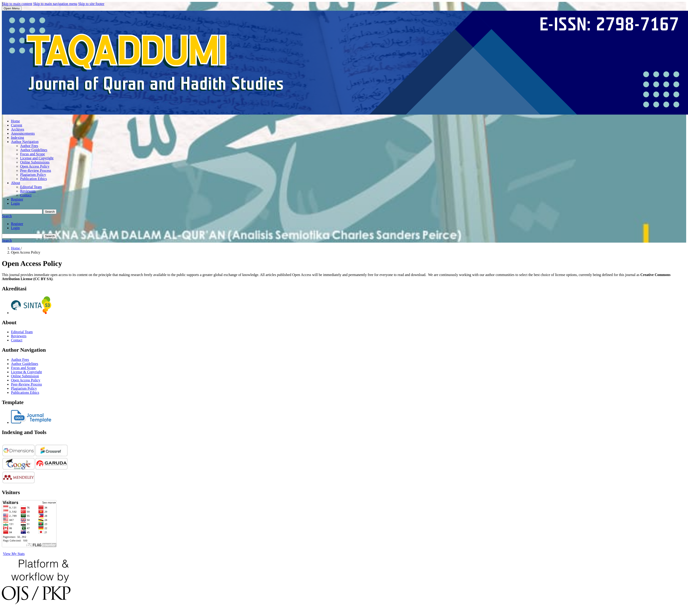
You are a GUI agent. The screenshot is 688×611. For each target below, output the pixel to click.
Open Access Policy (34, 166)
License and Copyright (37, 158)
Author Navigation (24, 142)
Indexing (17, 137)
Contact (26, 195)
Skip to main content (17, 4)
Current (16, 125)
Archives (17, 129)
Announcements (23, 133)
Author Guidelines (33, 150)
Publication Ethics (33, 179)
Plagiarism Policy (33, 175)
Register (17, 199)
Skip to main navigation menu (55, 4)
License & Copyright (26, 372)
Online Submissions (34, 162)
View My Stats (14, 554)
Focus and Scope (32, 154)
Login (15, 203)
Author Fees (29, 146)
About (15, 183)
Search (50, 211)
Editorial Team (31, 187)
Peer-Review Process (35, 170)
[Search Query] (22, 211)
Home (15, 121)
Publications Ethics (25, 392)
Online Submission (25, 376)
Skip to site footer (91, 4)
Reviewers (28, 191)
